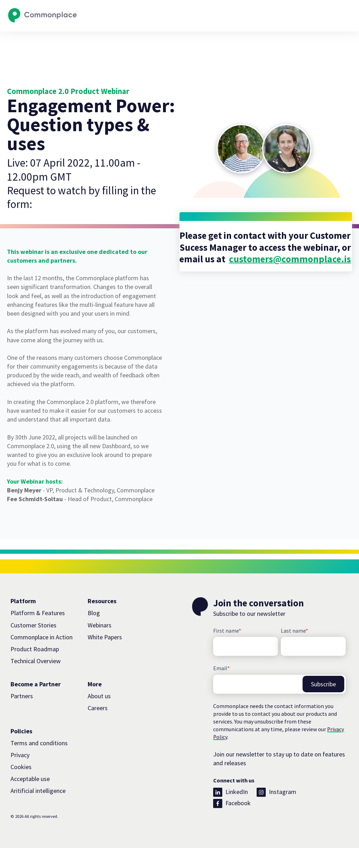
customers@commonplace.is (290, 259)
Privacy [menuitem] (20, 755)
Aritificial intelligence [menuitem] (38, 791)
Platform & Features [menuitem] (38, 613)
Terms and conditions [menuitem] (39, 743)
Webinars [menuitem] (99, 625)
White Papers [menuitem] (105, 637)
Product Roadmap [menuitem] (35, 649)
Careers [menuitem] (98, 708)
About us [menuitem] (99, 696)
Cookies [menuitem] (21, 767)
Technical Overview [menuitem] (36, 661)
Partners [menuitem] (22, 696)
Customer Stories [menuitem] (33, 625)
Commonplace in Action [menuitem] (42, 637)
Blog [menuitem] (94, 613)
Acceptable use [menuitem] (30, 779)
